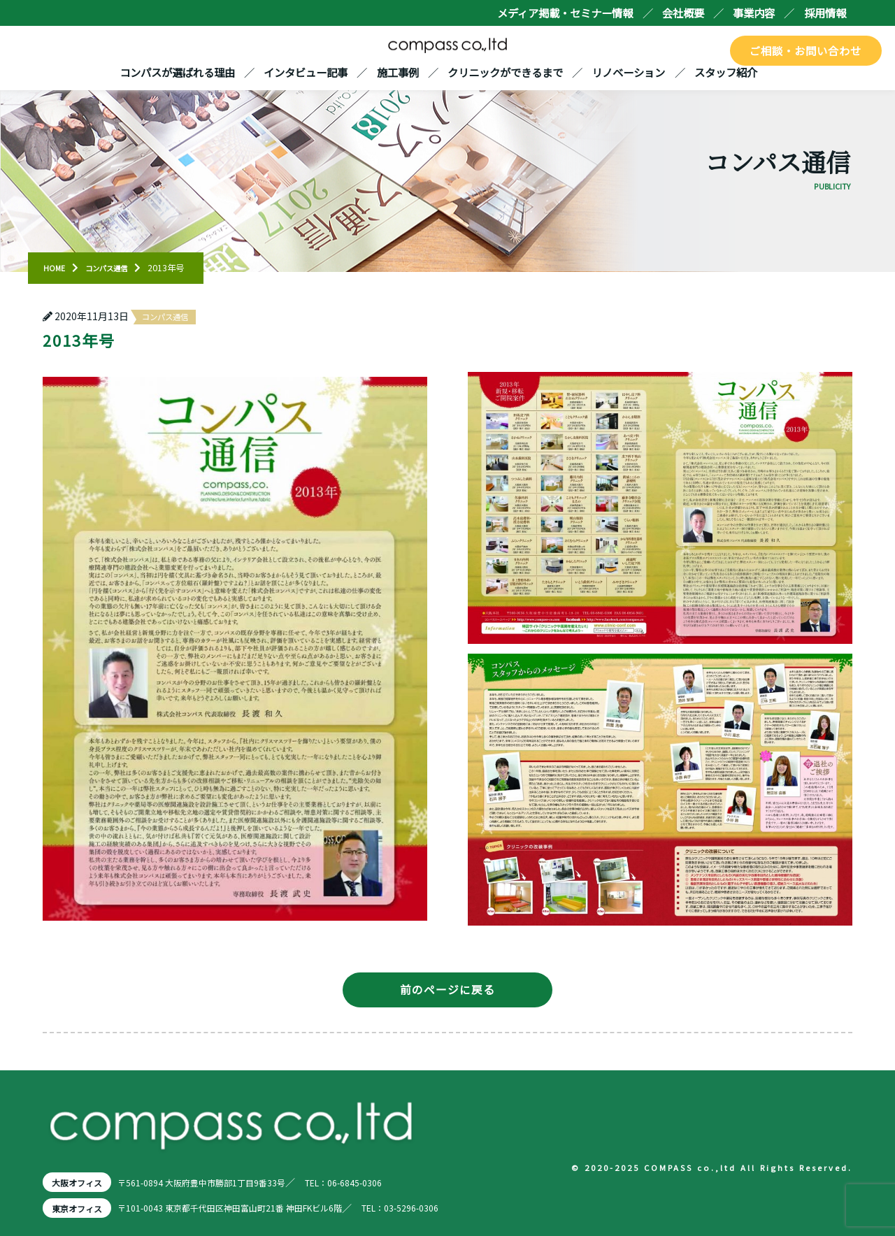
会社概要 (683, 12)
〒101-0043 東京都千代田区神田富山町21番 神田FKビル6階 (257, 1208)
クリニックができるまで (505, 72)
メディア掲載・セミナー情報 (565, 12)
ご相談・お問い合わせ (806, 50)
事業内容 (754, 12)
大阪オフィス (81, 1182)
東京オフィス (81, 1208)
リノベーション (628, 72)
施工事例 (398, 72)
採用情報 (825, 12)
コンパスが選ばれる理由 (177, 72)
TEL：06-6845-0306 (387, 1182)
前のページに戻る (447, 990)
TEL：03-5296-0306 (454, 1208)
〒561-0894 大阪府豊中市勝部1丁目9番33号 (223, 1182)
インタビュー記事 (306, 72)
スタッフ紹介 (725, 72)
